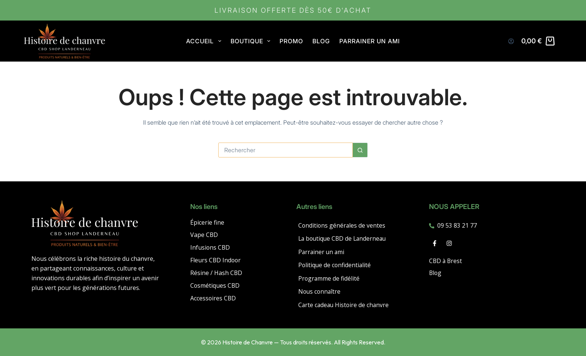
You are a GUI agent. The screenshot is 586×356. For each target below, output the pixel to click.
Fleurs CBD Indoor (216, 259)
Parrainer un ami (369, 41)
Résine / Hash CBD (216, 272)
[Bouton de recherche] (360, 150)
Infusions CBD (210, 247)
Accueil (205, 41)
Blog (321, 41)
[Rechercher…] (285, 150)
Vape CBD (204, 234)
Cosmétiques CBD (215, 285)
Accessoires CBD (213, 297)
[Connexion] (511, 41)
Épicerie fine (207, 221)
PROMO (291, 41)
